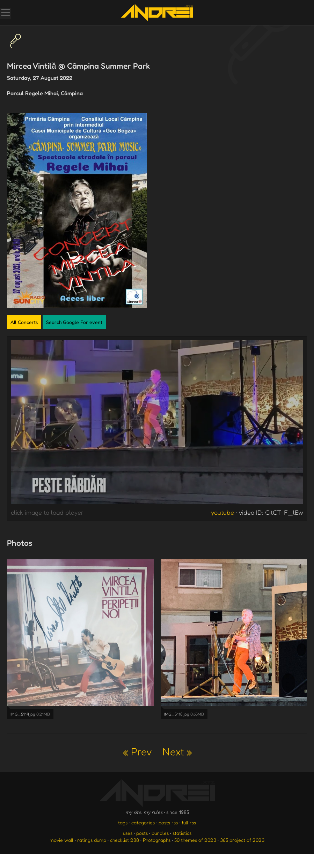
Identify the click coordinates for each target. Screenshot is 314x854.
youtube (222, 512)
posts (142, 833)
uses (127, 833)
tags (122, 822)
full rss (189, 822)
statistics (182, 833)
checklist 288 (124, 840)
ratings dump (91, 840)
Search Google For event (74, 322)
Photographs (156, 840)
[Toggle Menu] (5, 13)
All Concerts (24, 322)
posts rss (168, 822)
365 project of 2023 (242, 840)
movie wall (61, 840)
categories (143, 822)
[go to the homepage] (156, 12)
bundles (160, 833)
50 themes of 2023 (195, 840)
